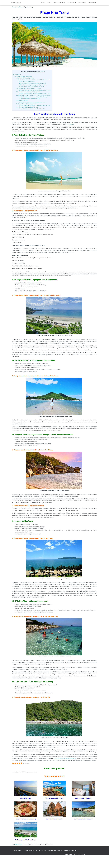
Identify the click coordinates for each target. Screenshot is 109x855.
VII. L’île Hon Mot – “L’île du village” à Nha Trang (27, 107)
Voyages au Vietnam (41, 850)
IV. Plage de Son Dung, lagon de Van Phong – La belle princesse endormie (33, 95)
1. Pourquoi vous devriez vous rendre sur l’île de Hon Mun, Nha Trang (33, 105)
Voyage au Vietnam (29, 850)
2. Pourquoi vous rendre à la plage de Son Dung (28, 98)
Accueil (43, 2)
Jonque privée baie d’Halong (55, 850)
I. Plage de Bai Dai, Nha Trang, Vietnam (25, 78)
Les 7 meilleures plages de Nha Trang (23, 76)
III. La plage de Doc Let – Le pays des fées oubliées (28, 91)
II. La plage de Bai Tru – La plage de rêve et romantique (28, 88)
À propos (49, 2)
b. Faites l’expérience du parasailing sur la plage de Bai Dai (32, 85)
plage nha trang (18, 844)
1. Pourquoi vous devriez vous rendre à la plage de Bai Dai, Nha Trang (33, 79)
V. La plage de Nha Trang (22, 100)
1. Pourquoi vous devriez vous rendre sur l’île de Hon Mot (31, 109)
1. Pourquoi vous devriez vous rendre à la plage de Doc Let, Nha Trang (33, 93)
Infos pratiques (82, 2)
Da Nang (71, 124)
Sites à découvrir (72, 2)
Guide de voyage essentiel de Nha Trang (65, 758)
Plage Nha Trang (17, 74)
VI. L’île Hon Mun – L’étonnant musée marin (26, 103)
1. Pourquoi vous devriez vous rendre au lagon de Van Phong (32, 97)
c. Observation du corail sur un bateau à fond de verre (31, 86)
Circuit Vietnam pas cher (59, 2)
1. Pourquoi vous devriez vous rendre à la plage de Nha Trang (31, 102)
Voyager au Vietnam (17, 850)
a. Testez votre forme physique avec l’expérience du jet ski (32, 83)
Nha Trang (19, 7)
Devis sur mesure (92, 2)
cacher (42, 71)
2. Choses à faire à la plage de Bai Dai (26, 81)
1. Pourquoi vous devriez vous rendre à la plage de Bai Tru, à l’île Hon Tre (34, 90)
